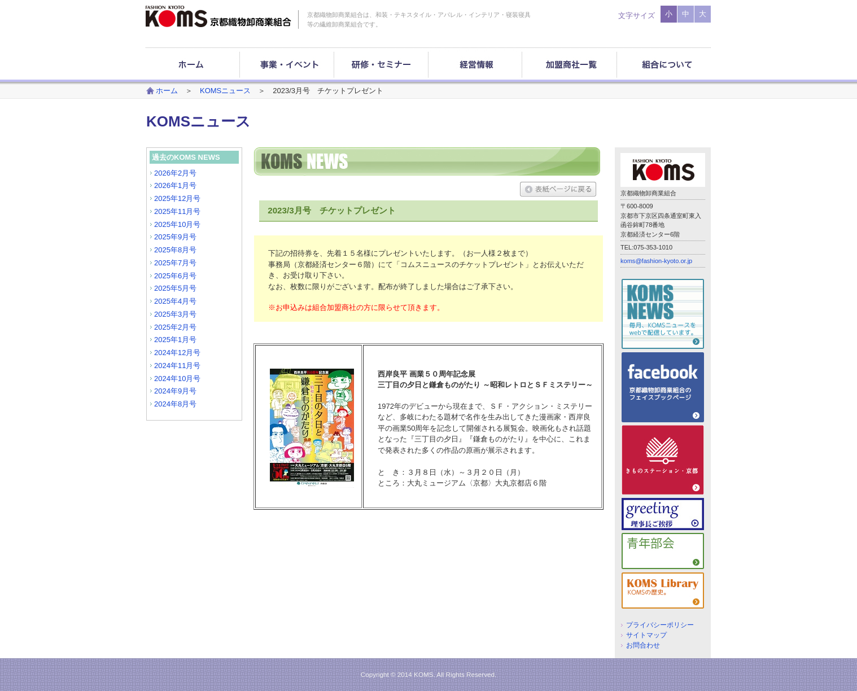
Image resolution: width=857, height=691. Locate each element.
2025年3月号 (175, 314)
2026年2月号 (175, 173)
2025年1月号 (175, 339)
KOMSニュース (225, 90)
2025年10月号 (177, 224)
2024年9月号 (175, 391)
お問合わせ (643, 645)
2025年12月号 (177, 198)
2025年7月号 (175, 263)
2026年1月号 (175, 185)
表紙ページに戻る (558, 189)
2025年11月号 (177, 211)
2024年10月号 (177, 378)
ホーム (167, 90)
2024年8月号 (175, 404)
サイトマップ (646, 634)
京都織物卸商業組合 (218, 16)
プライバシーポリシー (660, 624)
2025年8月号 (175, 250)
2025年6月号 (175, 276)
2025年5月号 (175, 288)
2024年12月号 (177, 352)
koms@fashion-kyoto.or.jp (656, 260)
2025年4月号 (175, 301)
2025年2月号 (175, 327)
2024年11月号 (177, 365)
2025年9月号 (175, 237)
